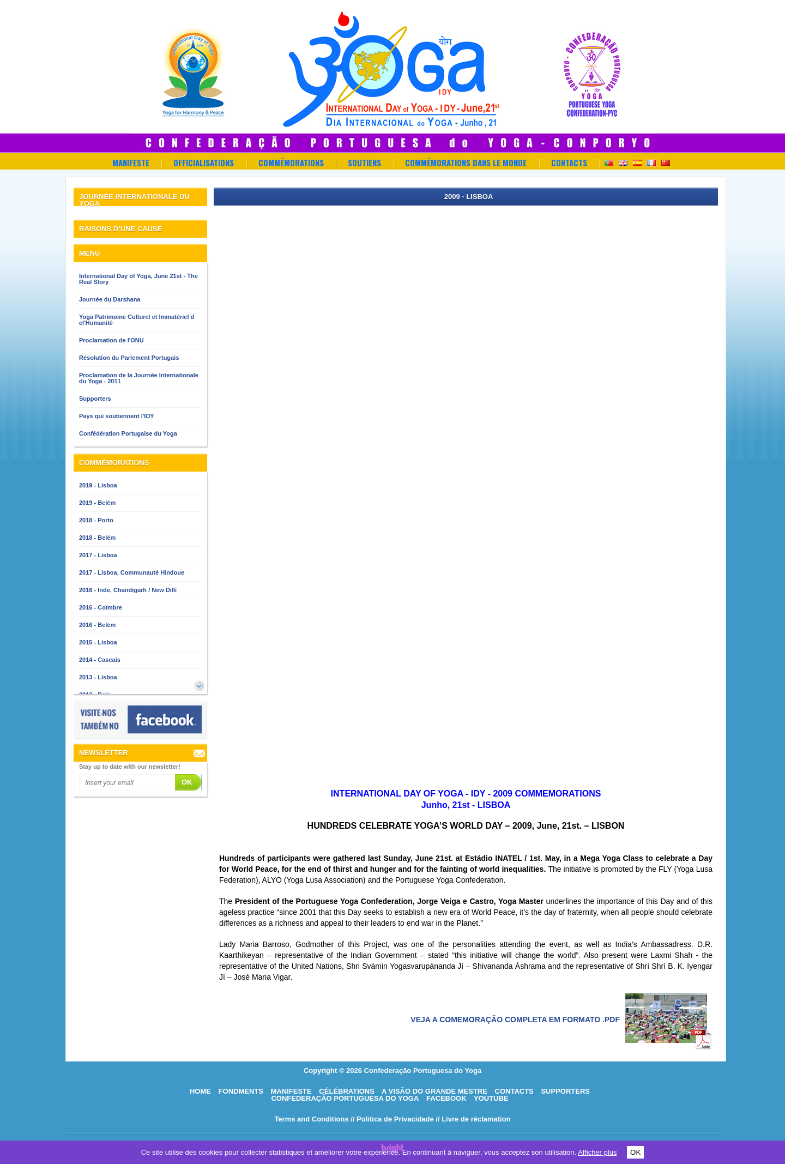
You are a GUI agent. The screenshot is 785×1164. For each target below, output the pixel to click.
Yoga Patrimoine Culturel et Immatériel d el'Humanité (136, 319)
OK (635, 1152)
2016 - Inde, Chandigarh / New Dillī (128, 590)
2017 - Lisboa (98, 555)
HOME (200, 1091)
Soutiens (364, 162)
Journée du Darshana (109, 299)
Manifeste (130, 162)
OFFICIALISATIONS (203, 162)
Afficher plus (597, 1152)
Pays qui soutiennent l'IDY (116, 416)
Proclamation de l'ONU (111, 340)
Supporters (95, 398)
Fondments (241, 1091)
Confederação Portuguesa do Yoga (345, 1098)
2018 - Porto (96, 520)
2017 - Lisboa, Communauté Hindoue (131, 572)
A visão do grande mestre (434, 1091)
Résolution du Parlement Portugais (129, 357)
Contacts (569, 162)
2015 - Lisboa (98, 642)
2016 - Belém (97, 625)
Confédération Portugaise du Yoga (128, 433)
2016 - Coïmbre (100, 607)
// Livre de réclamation (473, 1119)
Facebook (446, 1098)
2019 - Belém (97, 502)
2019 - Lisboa (98, 485)
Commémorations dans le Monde (466, 162)
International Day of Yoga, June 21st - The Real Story (138, 279)
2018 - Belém (97, 537)
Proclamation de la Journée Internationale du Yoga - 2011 (138, 378)
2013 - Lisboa (98, 677)
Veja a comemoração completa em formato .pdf (515, 1019)
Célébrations (347, 1091)
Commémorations (291, 162)
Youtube (491, 1098)
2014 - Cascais (99, 659)
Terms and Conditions (311, 1119)
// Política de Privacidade (392, 1119)
